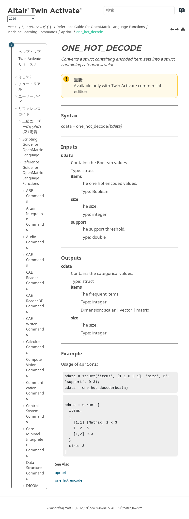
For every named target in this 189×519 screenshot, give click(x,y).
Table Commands (35, 476)
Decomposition (37, 208)
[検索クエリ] (139, 10)
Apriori (66, 32)
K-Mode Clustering (36, 254)
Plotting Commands (35, 338)
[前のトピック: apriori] (172, 30)
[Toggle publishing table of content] (11, 44)
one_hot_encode (39, 133)
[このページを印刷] (183, 29)
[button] (24, 49)
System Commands (35, 458)
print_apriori (39, 150)
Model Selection (36, 272)
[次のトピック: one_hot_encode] (177, 30)
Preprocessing (36, 286)
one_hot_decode (89, 32)
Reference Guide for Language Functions (101, 27)
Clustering (36, 195)
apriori (39, 99)
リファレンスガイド (37, 27)
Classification (36, 183)
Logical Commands (35, 54)
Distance (36, 221)
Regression (36, 299)
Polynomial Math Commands (35, 358)
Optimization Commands (35, 317)
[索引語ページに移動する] (176, 12)
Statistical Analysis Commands (35, 409)
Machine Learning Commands (32, 32)
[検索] (165, 10)
